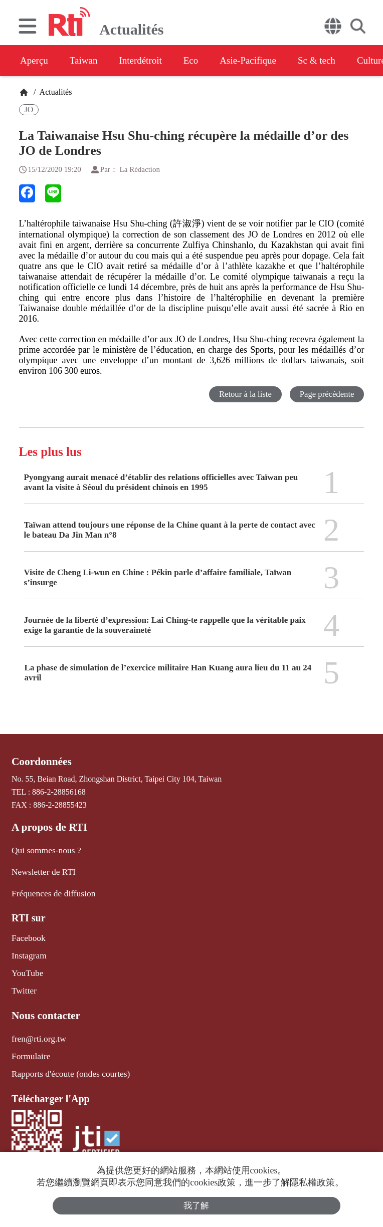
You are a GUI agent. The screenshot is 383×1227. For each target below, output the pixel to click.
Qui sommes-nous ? (43, 848)
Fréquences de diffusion (50, 889)
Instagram (28, 950)
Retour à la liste (243, 394)
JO (29, 109)
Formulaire (29, 1046)
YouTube (26, 966)
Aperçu (35, 60)
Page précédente (326, 394)
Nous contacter (44, 1008)
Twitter (23, 983)
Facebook (27, 933)
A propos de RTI (47, 826)
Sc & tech (344, 60)
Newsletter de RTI (41, 869)
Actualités (55, 92)
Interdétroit (151, 60)
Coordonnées (40, 761)
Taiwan (89, 60)
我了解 (197, 1205)
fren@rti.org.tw (37, 1030)
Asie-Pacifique (270, 60)
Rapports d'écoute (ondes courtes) (66, 1063)
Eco (207, 60)
